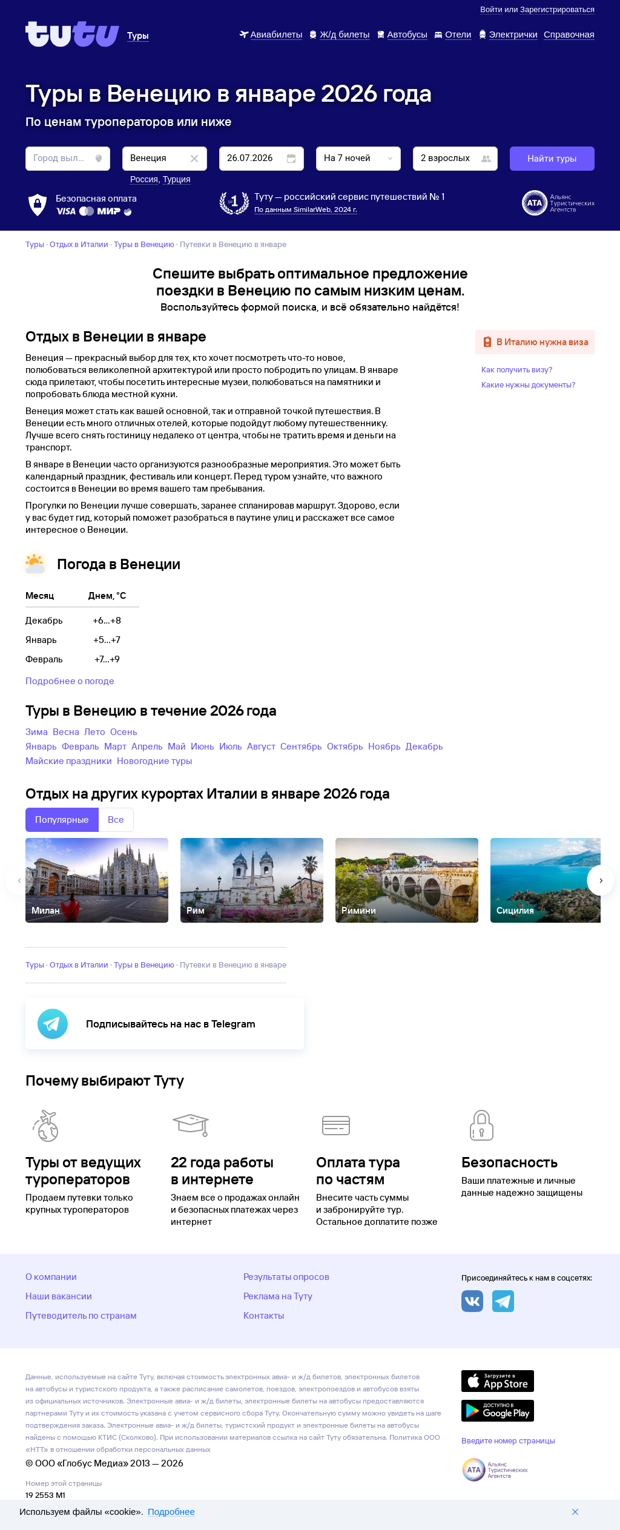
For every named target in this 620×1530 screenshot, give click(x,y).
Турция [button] (177, 179)
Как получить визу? (517, 369)
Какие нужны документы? (528, 384)
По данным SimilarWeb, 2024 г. (305, 209)
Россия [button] (144, 179)
